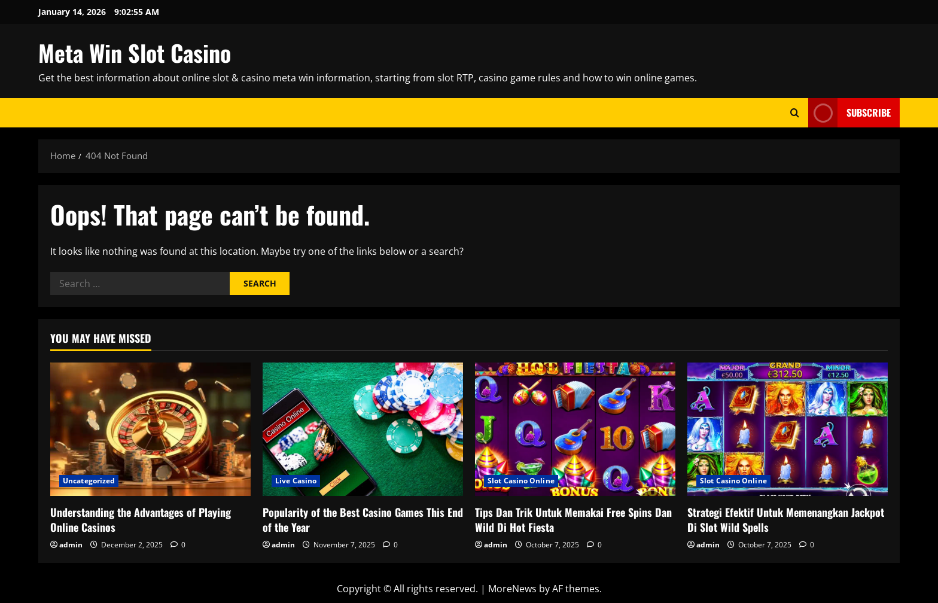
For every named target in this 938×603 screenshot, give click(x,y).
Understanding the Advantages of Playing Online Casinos (140, 519)
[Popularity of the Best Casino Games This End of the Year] (363, 429)
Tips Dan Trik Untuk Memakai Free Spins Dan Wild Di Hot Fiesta (573, 519)
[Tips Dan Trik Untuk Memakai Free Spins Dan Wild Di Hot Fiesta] (575, 429)
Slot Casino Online (521, 481)
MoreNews (512, 588)
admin (71, 545)
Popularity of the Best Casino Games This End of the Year (363, 519)
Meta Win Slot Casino (134, 52)
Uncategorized (89, 481)
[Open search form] (794, 112)
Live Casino (295, 481)
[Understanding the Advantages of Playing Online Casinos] (150, 429)
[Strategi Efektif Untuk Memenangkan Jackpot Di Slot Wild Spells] (787, 429)
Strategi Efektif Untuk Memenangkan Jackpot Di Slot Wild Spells (785, 519)
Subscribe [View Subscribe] (849, 112)
